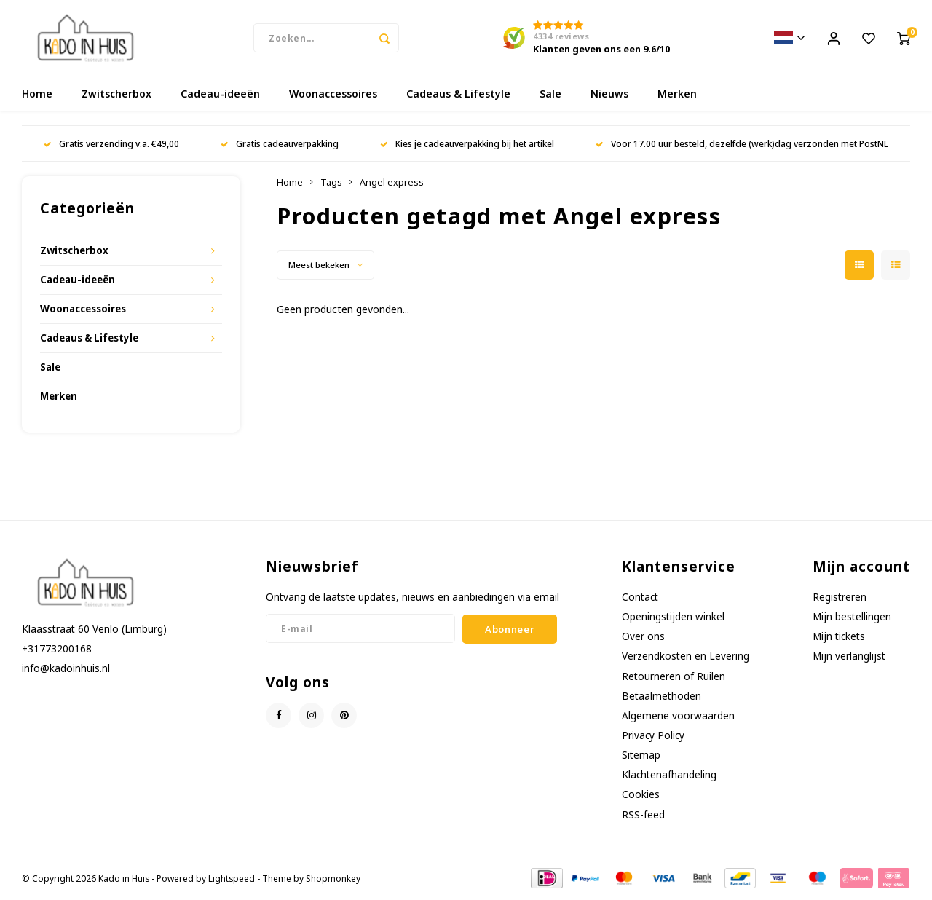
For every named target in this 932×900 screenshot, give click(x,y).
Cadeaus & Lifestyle (458, 98)
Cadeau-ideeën (220, 98)
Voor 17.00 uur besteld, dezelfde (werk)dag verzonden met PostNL (742, 148)
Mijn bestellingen (852, 621)
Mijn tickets (839, 640)
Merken (677, 98)
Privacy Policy (653, 739)
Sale (550, 98)
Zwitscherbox (116, 98)
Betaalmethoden (661, 700)
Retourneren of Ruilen (673, 680)
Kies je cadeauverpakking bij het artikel (467, 148)
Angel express (392, 187)
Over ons (643, 640)
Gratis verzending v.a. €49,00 (111, 148)
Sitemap (641, 759)
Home (37, 98)
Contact (640, 601)
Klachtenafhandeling (669, 779)
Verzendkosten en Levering (685, 660)
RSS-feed (643, 819)
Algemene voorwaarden (678, 720)
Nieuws (609, 98)
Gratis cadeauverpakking (280, 148)
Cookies (641, 798)
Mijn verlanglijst (849, 660)
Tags (331, 187)
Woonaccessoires (333, 98)
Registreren (839, 601)
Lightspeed (231, 882)
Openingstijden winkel (673, 621)
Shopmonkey (333, 882)
